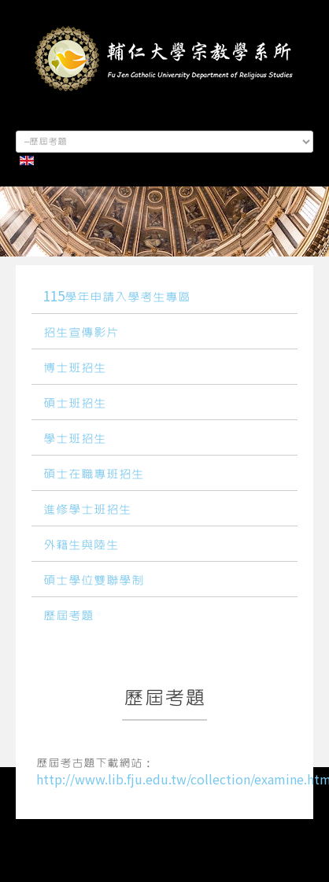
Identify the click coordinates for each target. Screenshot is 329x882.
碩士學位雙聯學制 (93, 580)
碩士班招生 (74, 403)
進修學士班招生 (87, 510)
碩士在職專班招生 (93, 474)
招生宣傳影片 (81, 333)
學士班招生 (74, 439)
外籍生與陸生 (81, 545)
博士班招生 (74, 368)
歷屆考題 (68, 616)
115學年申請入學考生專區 (116, 297)
